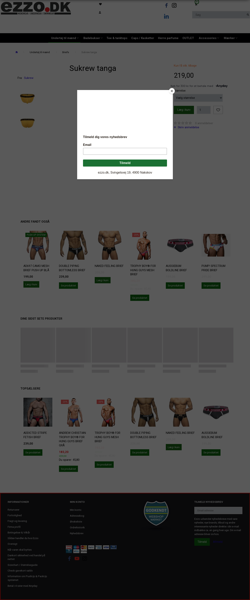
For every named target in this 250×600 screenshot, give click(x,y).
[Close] (172, 91)
